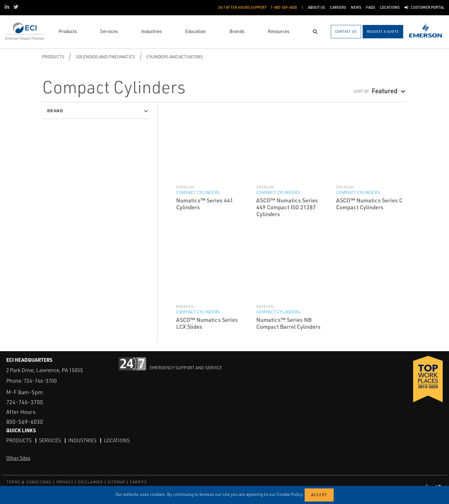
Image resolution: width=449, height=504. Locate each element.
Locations (117, 440)
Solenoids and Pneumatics (105, 56)
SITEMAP (116, 482)
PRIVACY (64, 482)
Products (53, 56)
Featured (385, 90)
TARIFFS (138, 482)
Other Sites (18, 458)
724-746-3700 (40, 380)
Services (50, 440)
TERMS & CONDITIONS (29, 482)
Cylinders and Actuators (174, 56)
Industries (82, 440)
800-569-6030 (24, 421)
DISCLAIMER (90, 482)
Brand (55, 110)
